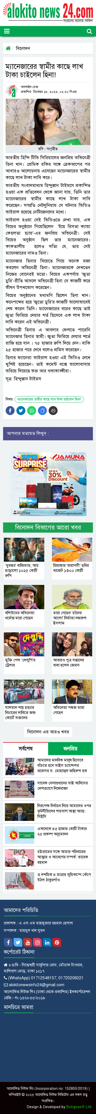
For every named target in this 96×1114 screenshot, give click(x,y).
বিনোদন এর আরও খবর (48, 732)
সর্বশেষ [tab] (26, 749)
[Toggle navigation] (6, 31)
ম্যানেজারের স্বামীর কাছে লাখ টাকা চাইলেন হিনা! (49, 399)
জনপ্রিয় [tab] (70, 749)
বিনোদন (23, 48)
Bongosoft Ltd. (79, 1107)
